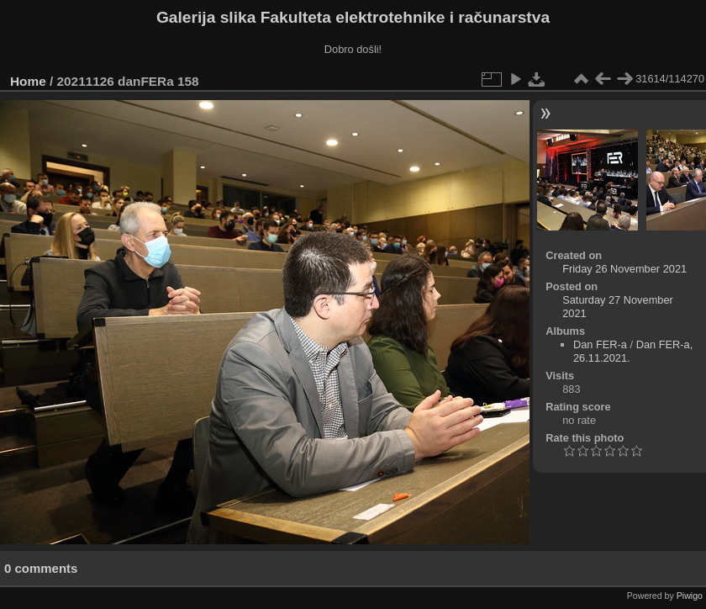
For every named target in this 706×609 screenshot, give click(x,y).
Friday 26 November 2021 (624, 268)
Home (28, 81)
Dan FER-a (600, 344)
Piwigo (690, 595)
